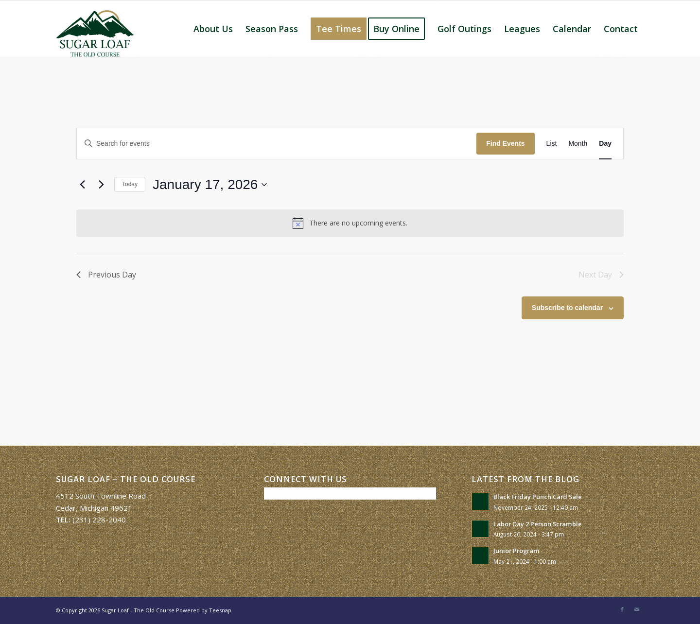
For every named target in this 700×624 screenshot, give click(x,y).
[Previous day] (82, 185)
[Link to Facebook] (622, 609)
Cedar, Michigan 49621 (94, 508)
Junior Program (516, 550)
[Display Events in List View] (551, 143)
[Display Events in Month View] (577, 143)
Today (130, 184)
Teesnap (220, 610)
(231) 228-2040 (99, 519)
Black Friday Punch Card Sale (537, 496)
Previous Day (106, 274)
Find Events (505, 143)
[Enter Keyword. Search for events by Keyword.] (276, 143)
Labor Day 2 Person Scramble (537, 524)
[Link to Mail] (637, 609)
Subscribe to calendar (567, 308)
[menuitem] (213, 28)
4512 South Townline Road (101, 496)
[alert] (350, 223)
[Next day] (101, 185)
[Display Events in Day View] (605, 143)
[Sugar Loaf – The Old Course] (95, 28)
